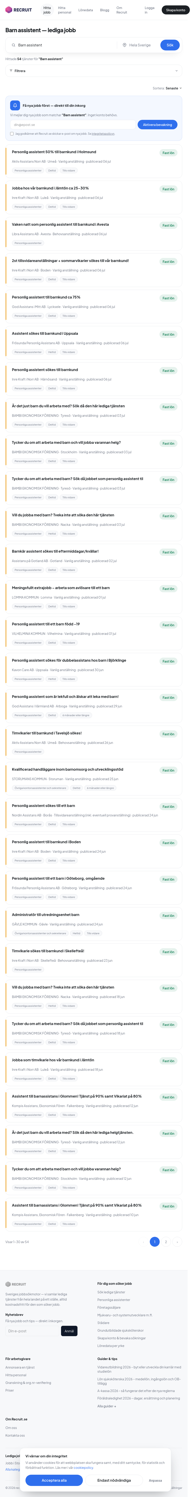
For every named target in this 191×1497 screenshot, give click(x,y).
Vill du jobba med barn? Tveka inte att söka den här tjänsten (63, 515)
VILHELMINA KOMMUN (28, 633)
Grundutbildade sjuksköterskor (121, 1330)
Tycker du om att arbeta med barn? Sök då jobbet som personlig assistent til (77, 478)
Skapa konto (175, 10)
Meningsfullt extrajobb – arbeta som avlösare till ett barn (61, 587)
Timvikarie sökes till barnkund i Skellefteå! (48, 950)
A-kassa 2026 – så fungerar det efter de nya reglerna (136, 1391)
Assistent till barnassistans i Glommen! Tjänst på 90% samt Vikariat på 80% (77, 1096)
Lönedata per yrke (111, 1346)
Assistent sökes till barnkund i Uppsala (45, 333)
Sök (170, 45)
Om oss (11, 1428)
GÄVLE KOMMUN (24, 924)
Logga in (150, 10)
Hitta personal (64, 10)
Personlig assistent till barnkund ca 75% (46, 297)
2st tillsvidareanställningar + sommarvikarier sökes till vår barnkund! (70, 260)
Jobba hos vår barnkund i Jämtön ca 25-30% (50, 188)
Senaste (174, 88)
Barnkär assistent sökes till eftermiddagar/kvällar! (55, 551)
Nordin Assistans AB (26, 815)
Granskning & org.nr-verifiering (28, 1383)
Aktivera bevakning (157, 125)
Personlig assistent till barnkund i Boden (46, 841)
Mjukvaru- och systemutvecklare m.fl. (125, 1315)
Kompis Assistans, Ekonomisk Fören (38, 1106)
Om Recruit (121, 10)
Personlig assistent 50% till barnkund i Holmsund (54, 151)
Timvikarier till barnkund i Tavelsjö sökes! (47, 733)
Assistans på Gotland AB (30, 561)
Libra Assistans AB (25, 234)
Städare (103, 1323)
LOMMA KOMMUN (25, 597)
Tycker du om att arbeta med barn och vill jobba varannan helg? (66, 442)
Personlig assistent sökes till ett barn (43, 805)
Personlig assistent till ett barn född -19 (46, 624)
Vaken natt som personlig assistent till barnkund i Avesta (60, 224)
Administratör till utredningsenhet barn (45, 914)
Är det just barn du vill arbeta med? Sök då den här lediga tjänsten (68, 405)
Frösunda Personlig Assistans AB (36, 343)
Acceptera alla (54, 1480)
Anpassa (155, 1480)
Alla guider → (107, 1406)
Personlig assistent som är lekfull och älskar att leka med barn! (65, 696)
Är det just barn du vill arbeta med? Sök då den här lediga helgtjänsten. (73, 1132)
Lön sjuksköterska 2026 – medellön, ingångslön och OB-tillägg (139, 1381)
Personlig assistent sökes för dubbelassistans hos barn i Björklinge (69, 660)
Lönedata (85, 10)
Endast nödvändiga (114, 1480)
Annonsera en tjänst (20, 1367)
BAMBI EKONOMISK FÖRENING (35, 415)
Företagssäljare (109, 1307)
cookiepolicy (83, 1467)
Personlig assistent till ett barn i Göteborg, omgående (58, 878)
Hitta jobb (47, 10)
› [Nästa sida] (177, 1242)
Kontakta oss (15, 1435)
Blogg (104, 10)
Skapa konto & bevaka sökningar (122, 1338)
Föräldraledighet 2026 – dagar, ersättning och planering (139, 1398)
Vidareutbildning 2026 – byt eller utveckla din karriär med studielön (139, 1369)
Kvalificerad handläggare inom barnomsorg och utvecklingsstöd (67, 769)
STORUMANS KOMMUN (29, 779)
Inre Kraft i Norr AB (25, 198)
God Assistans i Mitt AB (29, 307)
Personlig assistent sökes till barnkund (45, 369)
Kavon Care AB (23, 670)
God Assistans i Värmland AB (33, 706)
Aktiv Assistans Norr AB (29, 161)
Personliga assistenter (114, 1300)
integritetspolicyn (103, 133)
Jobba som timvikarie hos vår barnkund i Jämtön (53, 1059)
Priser (9, 1390)
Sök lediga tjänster (111, 1292)
